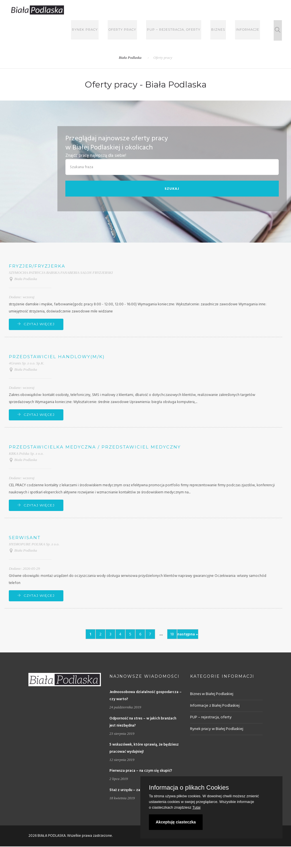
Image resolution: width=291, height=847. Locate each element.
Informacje (251, 30)
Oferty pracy (131, 30)
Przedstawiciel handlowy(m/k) (57, 356)
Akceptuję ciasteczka (176, 822)
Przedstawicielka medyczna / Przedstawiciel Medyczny (95, 447)
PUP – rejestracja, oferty (180, 30)
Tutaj (196, 807)
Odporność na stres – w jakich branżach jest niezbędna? (142, 722)
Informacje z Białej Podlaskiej (215, 706)
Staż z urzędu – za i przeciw (133, 790)
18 (172, 635)
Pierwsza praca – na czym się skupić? (140, 771)
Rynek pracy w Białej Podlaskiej (216, 729)
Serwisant (25, 538)
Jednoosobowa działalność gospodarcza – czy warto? (145, 696)
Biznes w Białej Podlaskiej (211, 694)
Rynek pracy (95, 30)
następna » (187, 635)
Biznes (223, 30)
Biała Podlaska (130, 57)
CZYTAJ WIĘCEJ (39, 324)
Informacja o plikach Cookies (189, 787)
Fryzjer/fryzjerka (37, 266)
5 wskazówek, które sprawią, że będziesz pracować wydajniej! (144, 748)
